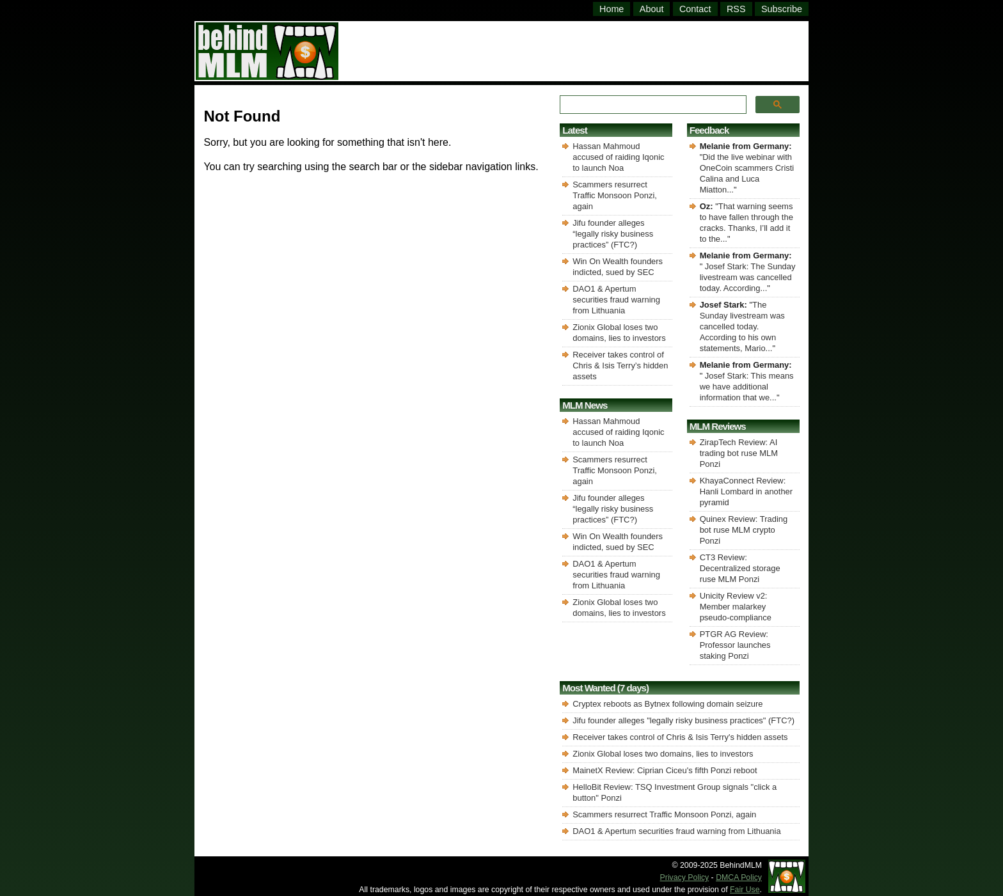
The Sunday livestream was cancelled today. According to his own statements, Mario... (742, 326)
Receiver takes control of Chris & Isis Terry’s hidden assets (620, 365)
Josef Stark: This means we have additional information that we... (747, 386)
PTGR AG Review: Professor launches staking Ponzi (735, 645)
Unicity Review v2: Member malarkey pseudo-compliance (735, 606)
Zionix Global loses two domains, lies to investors (663, 753)
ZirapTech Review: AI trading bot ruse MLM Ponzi (739, 453)
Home (611, 9)
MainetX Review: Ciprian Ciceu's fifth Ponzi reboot (665, 770)
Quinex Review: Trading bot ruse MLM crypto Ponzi (744, 530)
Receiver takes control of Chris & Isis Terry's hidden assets (680, 737)
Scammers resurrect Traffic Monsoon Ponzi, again (615, 195)
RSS (736, 9)
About (652, 9)
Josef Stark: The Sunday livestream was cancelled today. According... (748, 277)
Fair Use (745, 889)
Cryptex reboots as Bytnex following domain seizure (667, 704)
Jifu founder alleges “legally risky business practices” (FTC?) (613, 233)
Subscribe (781, 9)
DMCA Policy (739, 877)
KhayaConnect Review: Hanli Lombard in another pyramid (746, 491)
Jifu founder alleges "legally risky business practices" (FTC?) (683, 720)
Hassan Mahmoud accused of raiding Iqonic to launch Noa (618, 157)
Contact (695, 9)
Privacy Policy (684, 877)
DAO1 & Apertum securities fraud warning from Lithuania (616, 299)
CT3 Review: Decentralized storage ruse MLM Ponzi (740, 568)
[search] (651, 105)
